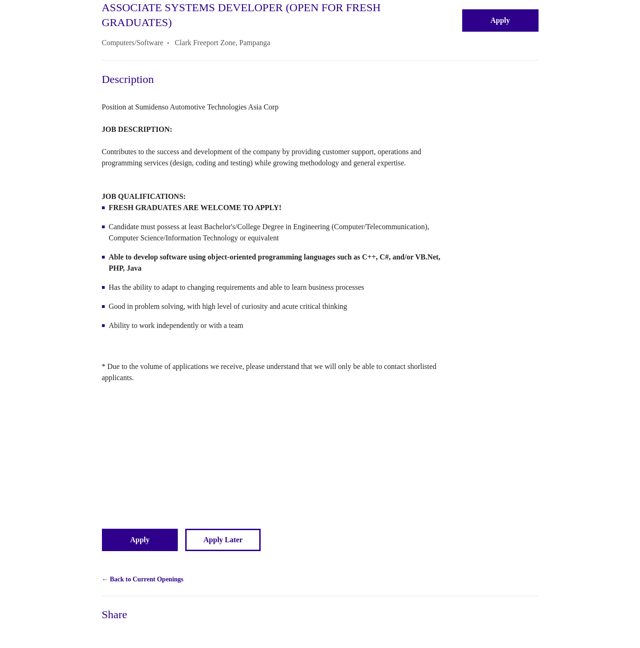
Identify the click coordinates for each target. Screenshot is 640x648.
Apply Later (223, 540)
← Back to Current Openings (143, 579)
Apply (500, 20)
